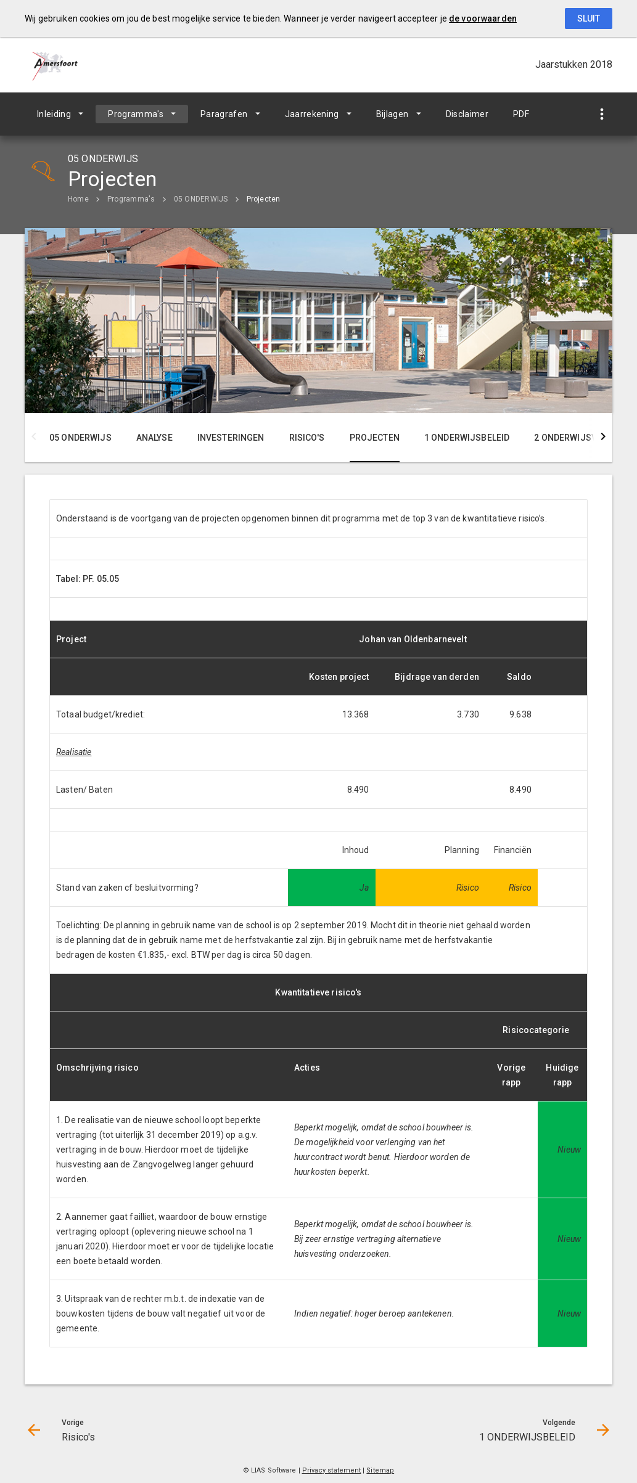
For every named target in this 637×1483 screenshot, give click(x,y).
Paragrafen (224, 114)
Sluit (588, 18)
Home (78, 199)
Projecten (264, 199)
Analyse (154, 438)
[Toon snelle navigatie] (601, 114)
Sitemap (380, 1470)
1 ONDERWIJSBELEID (466, 438)
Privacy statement (331, 1470)
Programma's (135, 114)
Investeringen (231, 438)
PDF (521, 114)
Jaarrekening (312, 114)
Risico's (307, 438)
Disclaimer (467, 114)
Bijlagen (392, 114)
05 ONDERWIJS (201, 199)
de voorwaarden (483, 18)
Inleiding (54, 114)
